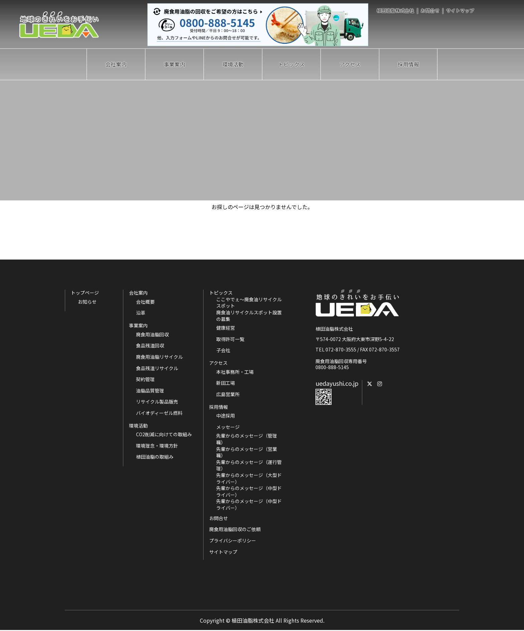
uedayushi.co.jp (337, 383)
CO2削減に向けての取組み (164, 434)
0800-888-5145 (332, 367)
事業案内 (174, 64)
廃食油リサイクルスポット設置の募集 (249, 315)
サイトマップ (460, 10)
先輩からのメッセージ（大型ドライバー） (249, 478)
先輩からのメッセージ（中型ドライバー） (249, 491)
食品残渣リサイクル (157, 368)
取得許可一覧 (230, 339)
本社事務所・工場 (235, 372)
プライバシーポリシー (232, 540)
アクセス (350, 64)
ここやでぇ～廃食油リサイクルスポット (249, 302)
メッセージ (228, 427)
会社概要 (145, 302)
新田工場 (225, 383)
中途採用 (225, 416)
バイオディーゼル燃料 (159, 413)
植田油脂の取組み (154, 457)
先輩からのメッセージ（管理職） (246, 439)
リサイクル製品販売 (157, 402)
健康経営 (225, 328)
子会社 (223, 350)
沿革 (140, 313)
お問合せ (430, 10)
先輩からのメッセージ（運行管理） (249, 465)
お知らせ (87, 302)
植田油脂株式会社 (395, 10)
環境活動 (233, 64)
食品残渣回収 (150, 345)
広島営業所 (228, 394)
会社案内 (116, 64)
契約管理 (145, 379)
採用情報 (408, 64)
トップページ (85, 292)
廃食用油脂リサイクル (159, 357)
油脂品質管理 (150, 390)
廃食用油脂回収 (152, 334)
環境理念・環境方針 (157, 446)
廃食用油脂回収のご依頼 (235, 529)
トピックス (291, 64)
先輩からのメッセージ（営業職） (246, 452)
